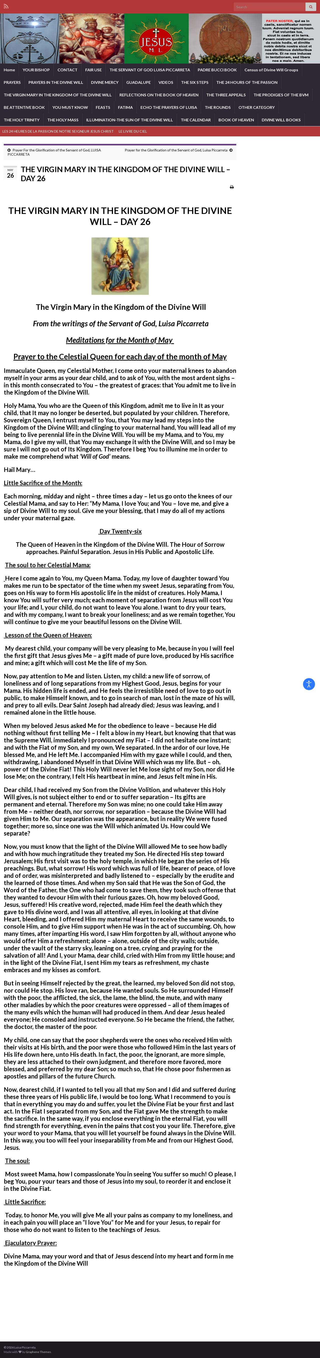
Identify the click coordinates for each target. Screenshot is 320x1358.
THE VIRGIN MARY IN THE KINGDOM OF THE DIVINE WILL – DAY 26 (120, 216)
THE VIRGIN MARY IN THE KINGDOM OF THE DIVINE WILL (58, 94)
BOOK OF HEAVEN (236, 119)
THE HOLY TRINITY (22, 119)
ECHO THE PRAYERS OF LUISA (168, 107)
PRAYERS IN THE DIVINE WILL (55, 82)
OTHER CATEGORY (256, 107)
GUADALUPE (138, 82)
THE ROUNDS (218, 107)
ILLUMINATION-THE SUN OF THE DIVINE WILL (129, 119)
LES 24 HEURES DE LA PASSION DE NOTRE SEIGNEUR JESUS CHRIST (58, 131)
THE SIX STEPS (194, 82)
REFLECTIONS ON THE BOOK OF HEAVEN (159, 94)
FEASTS (103, 107)
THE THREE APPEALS (226, 94)
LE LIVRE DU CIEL (133, 131)
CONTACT (68, 69)
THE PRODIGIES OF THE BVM (281, 94)
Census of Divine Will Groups (271, 69)
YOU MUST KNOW (70, 107)
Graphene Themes (38, 1352)
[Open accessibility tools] (309, 684)
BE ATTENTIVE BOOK (24, 107)
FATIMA (125, 107)
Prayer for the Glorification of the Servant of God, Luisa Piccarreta (176, 150)
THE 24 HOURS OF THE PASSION (247, 82)
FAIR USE (93, 69)
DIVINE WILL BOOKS (281, 119)
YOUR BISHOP (36, 69)
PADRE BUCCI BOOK (217, 69)
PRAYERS (12, 82)
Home (9, 69)
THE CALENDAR (196, 119)
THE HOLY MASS (62, 119)
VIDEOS (165, 82)
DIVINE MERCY (104, 82)
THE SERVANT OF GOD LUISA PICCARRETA (150, 69)
